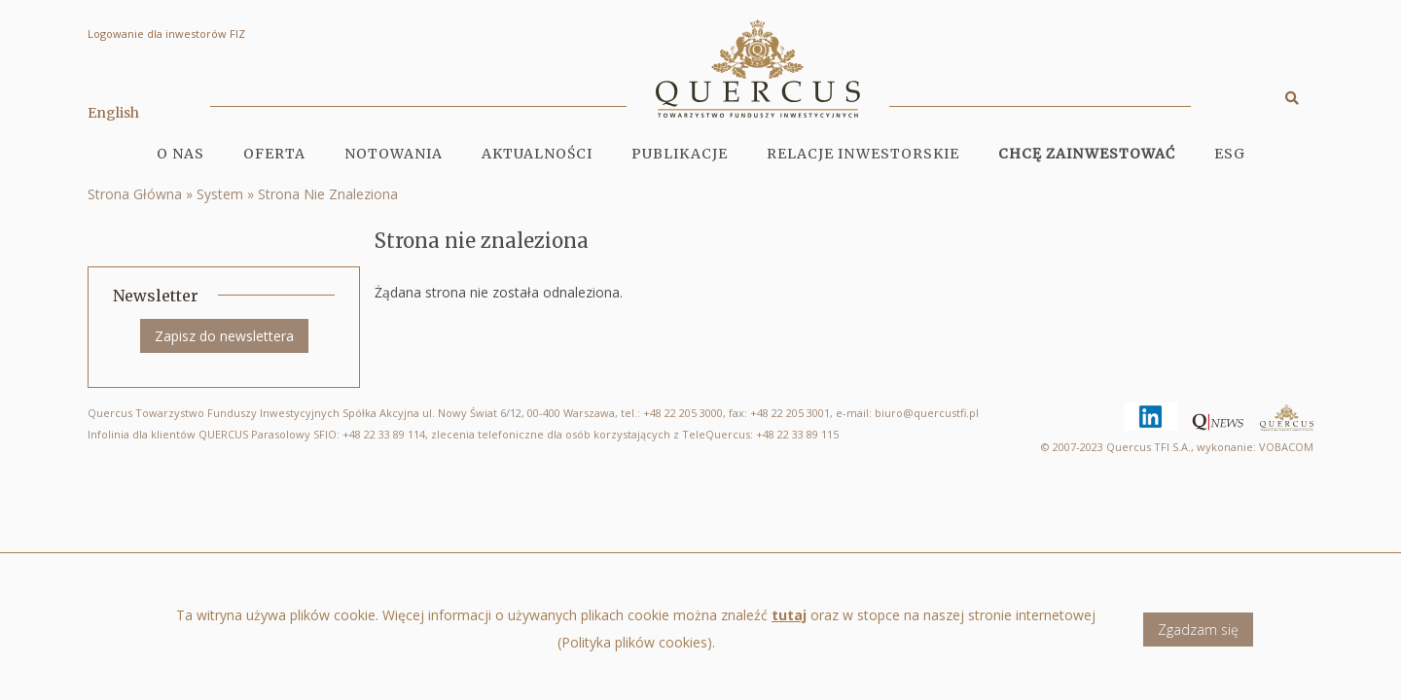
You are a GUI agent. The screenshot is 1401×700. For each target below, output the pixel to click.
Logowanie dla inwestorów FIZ (166, 33)
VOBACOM (1286, 446)
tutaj (789, 622)
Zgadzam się (1198, 636)
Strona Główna (135, 194)
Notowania (393, 153)
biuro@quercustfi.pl (927, 412)
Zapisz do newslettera (224, 336)
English (113, 113)
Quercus (1286, 420)
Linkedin (1124, 402)
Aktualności (537, 153)
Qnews (1192, 413)
